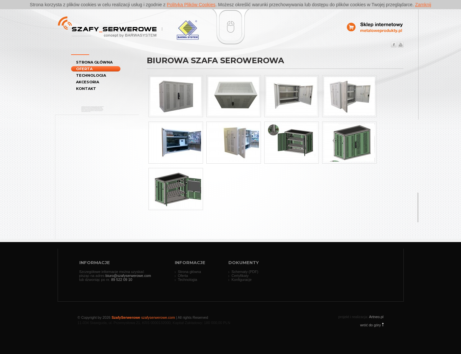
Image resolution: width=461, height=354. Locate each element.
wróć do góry (371, 325)
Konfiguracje (242, 280)
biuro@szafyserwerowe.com (128, 276)
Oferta (84, 69)
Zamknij (423, 4)
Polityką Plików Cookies (191, 4)
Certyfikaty (240, 276)
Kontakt (86, 88)
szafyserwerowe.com (158, 317)
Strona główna (94, 62)
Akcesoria (87, 82)
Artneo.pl (376, 317)
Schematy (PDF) (245, 272)
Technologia (91, 75)
